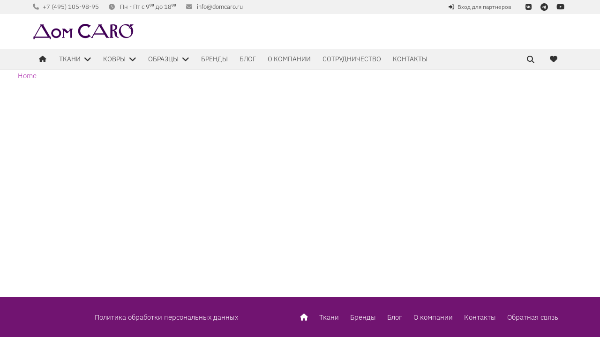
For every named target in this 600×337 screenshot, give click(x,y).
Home (27, 75)
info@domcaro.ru (220, 7)
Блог (394, 317)
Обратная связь (532, 317)
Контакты (480, 317)
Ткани (329, 317)
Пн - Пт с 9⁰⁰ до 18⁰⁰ (148, 7)
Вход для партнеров (484, 6)
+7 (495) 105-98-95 (71, 7)
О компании (433, 317)
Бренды (363, 317)
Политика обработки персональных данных (166, 317)
